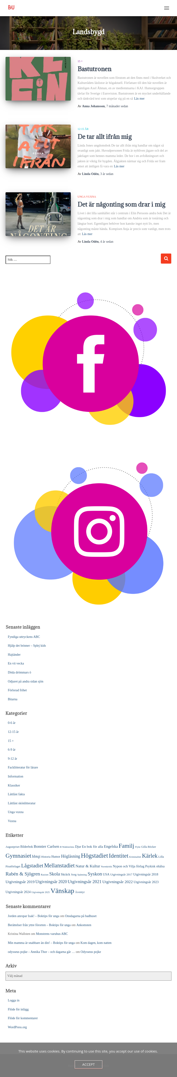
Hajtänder (14, 654)
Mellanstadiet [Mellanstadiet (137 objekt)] (59, 865)
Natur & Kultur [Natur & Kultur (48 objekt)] (87, 866)
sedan (117, 106)
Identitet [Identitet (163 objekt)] (118, 855)
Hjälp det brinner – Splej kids (27, 645)
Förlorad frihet (17, 690)
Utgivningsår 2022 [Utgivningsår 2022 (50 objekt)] (117, 881)
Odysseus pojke (91, 952)
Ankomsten (83, 925)
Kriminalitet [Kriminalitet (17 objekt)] (135, 857)
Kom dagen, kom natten (96, 943)
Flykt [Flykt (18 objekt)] (137, 846)
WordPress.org (17, 1027)
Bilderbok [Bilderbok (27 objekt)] (26, 846)
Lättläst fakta (16, 794)
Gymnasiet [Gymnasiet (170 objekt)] (18, 855)
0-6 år (11, 723)
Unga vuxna (87, 196)
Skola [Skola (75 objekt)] (54, 873)
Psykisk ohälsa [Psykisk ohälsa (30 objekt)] (155, 866)
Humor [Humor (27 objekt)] (55, 856)
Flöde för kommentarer (23, 1018)
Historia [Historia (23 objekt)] (45, 856)
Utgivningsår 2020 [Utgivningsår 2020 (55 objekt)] (51, 881)
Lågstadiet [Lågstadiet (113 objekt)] (32, 866)
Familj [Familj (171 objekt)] (126, 845)
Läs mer (139, 98)
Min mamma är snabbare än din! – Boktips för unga (41, 943)
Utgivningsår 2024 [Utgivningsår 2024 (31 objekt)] (18, 892)
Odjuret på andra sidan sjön (25, 681)
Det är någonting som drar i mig (121, 204)
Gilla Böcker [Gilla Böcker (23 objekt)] (148, 846)
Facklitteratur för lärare (23, 767)
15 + (80, 61)
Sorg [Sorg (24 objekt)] (74, 874)
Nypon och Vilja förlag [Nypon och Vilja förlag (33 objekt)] (128, 866)
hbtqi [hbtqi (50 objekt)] (36, 856)
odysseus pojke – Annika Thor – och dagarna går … (41, 952)
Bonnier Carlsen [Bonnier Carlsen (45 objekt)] (46, 846)
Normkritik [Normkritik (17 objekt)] (106, 866)
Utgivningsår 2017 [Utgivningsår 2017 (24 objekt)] (121, 874)
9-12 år (12, 758)
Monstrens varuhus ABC (52, 934)
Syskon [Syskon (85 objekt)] (95, 874)
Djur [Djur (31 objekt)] (78, 846)
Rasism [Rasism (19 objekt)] (44, 874)
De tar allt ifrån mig (105, 137)
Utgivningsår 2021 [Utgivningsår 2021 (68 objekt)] (85, 881)
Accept (88, 1064)
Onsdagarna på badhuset (81, 916)
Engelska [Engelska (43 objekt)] (111, 846)
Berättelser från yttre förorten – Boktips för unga (39, 925)
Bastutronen (94, 69)
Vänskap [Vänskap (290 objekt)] (62, 890)
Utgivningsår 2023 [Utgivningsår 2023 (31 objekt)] (146, 882)
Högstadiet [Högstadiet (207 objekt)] (94, 855)
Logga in (13, 1000)
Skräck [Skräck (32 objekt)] (65, 874)
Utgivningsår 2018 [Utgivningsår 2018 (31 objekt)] (145, 874)
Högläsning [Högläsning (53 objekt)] (70, 856)
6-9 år (11, 749)
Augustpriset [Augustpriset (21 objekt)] (13, 846)
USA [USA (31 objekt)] (106, 874)
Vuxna (12, 821)
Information (15, 776)
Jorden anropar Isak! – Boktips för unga (33, 916)
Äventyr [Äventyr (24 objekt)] (80, 892)
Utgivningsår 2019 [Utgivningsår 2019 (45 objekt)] (20, 882)
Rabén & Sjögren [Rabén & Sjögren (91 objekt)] (23, 874)
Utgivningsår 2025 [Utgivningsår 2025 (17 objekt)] (40, 892)
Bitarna (12, 699)
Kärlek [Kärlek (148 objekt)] (150, 856)
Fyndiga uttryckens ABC (24, 637)
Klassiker (14, 785)
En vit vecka (16, 663)
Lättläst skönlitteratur (21, 803)
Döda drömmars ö (19, 672)
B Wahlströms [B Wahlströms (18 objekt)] (67, 846)
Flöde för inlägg (18, 1009)
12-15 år (83, 129)
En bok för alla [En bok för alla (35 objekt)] (92, 846)
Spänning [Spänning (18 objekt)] (82, 874)
